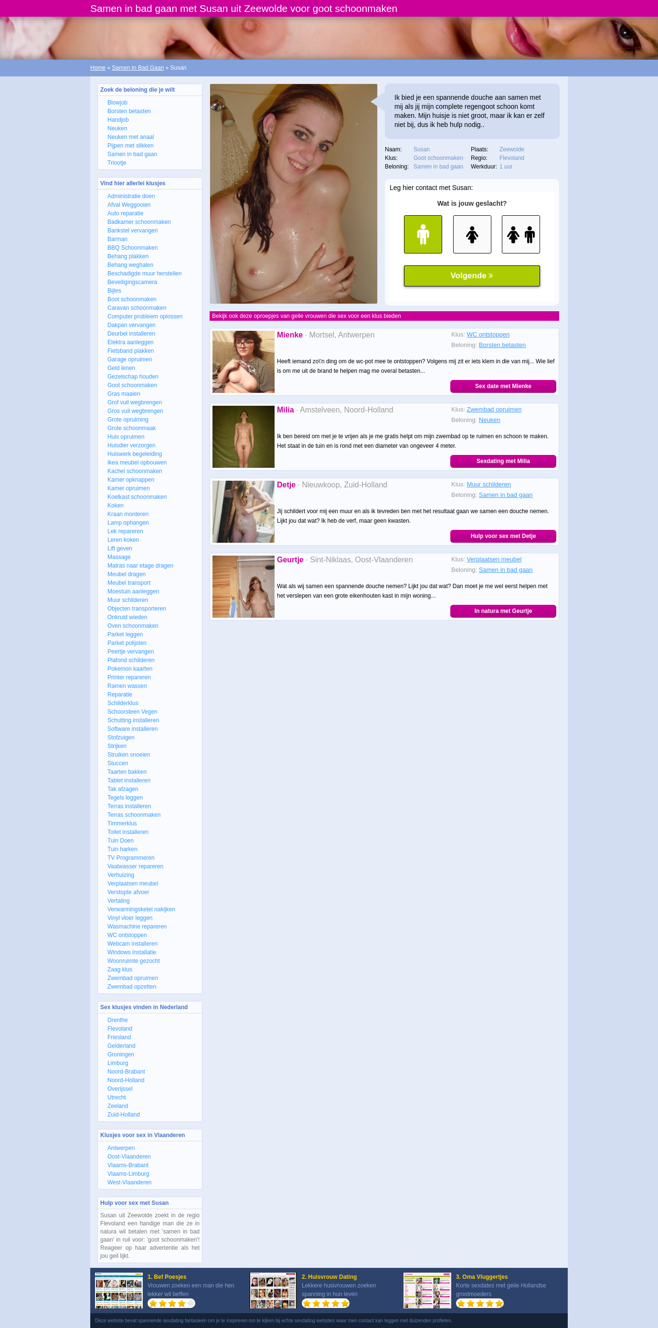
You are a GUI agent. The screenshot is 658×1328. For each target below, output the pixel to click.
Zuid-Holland (123, 1114)
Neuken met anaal (130, 137)
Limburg (117, 1063)
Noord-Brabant (126, 1071)
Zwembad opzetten (131, 986)
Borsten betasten (129, 111)
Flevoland (119, 1028)
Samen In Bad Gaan (138, 67)
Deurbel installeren (131, 333)
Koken (115, 505)
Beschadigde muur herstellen (144, 273)
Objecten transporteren (136, 608)
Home (98, 67)
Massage (119, 557)
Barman (117, 239)
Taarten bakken (127, 772)
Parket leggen (125, 634)
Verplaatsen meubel (132, 883)
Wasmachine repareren (137, 926)
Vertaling (118, 900)
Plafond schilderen (131, 660)
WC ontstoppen (127, 935)
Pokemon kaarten (129, 668)
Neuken (117, 128)
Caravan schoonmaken (136, 308)
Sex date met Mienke (503, 386)
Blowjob (117, 102)
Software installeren (132, 729)
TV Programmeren (131, 857)
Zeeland (117, 1106)
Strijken (117, 746)
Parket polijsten (127, 643)
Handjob (118, 119)
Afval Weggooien (129, 204)
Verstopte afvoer (128, 892)
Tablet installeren (128, 780)
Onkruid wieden (127, 617)
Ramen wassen (127, 686)
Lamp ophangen (128, 522)
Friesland (119, 1037)
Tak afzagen (122, 789)
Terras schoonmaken (133, 815)
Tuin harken (122, 849)
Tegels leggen (125, 797)
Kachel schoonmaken (134, 471)
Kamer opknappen (130, 479)
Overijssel (120, 1089)
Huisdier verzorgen (131, 445)
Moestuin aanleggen (133, 591)
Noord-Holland (125, 1080)
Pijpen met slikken (130, 145)
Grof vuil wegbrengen (134, 402)
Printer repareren (129, 677)
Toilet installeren (128, 832)
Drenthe (117, 1020)
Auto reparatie (125, 213)
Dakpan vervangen (131, 325)
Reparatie (119, 694)
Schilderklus (122, 703)
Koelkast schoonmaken (137, 497)
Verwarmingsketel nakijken (141, 909)
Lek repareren (125, 531)
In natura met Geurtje (503, 611)
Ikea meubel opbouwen (137, 462)
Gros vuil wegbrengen (135, 411)
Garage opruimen (129, 359)
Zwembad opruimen (132, 978)
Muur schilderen (127, 600)
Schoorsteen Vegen (132, 711)
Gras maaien (123, 393)
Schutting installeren (133, 720)
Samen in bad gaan (132, 154)
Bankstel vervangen (132, 230)
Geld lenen (121, 368)
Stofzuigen (121, 737)
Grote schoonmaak (131, 428)
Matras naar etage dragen (140, 565)
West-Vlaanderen (129, 1182)
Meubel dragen (126, 574)
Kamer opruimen (128, 488)
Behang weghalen (130, 265)
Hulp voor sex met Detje (503, 536)
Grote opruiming (128, 419)
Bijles (114, 290)
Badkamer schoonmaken (139, 222)
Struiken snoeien (128, 754)
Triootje (117, 162)
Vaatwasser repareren (135, 866)
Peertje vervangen (130, 651)
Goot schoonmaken (132, 385)
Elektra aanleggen (130, 342)
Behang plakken (128, 256)
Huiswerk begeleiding (134, 454)
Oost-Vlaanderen (129, 1156)
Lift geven (119, 548)
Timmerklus (122, 823)
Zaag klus (119, 969)
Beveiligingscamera (132, 282)
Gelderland (121, 1046)
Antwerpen (121, 1148)
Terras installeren (129, 806)
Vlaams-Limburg (128, 1173)
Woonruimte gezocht (133, 961)
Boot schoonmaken (132, 299)
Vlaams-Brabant (128, 1165)
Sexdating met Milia (503, 461)
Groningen (120, 1054)
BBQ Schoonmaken (132, 247)
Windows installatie (131, 952)
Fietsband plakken (130, 351)
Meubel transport (128, 583)
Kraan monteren (128, 514)
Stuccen (117, 763)
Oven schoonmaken (133, 625)
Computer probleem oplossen (144, 316)
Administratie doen (131, 196)
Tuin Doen (120, 840)
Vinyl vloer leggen (130, 918)
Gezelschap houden (133, 376)
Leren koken (123, 540)
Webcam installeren (132, 943)
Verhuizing (120, 875)
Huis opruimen (125, 436)
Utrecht (116, 1097)
